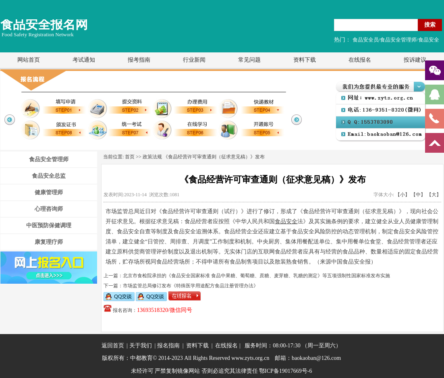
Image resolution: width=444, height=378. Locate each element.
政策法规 (152, 157)
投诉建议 (415, 60)
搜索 (430, 24)
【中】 (418, 194)
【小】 (402, 194)
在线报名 (360, 60)
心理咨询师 (49, 209)
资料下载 (304, 60)
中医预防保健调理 (48, 225)
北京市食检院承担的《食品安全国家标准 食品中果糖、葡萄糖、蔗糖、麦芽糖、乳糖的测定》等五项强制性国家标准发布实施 (256, 275)
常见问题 (249, 60)
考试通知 (84, 60)
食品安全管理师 (48, 159)
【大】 (434, 194)
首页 (130, 157)
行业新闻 (194, 60)
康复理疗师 (49, 242)
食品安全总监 (49, 176)
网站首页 (28, 60)
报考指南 (139, 60)
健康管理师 (49, 192)
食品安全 (286, 221)
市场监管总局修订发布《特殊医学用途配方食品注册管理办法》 (190, 286)
